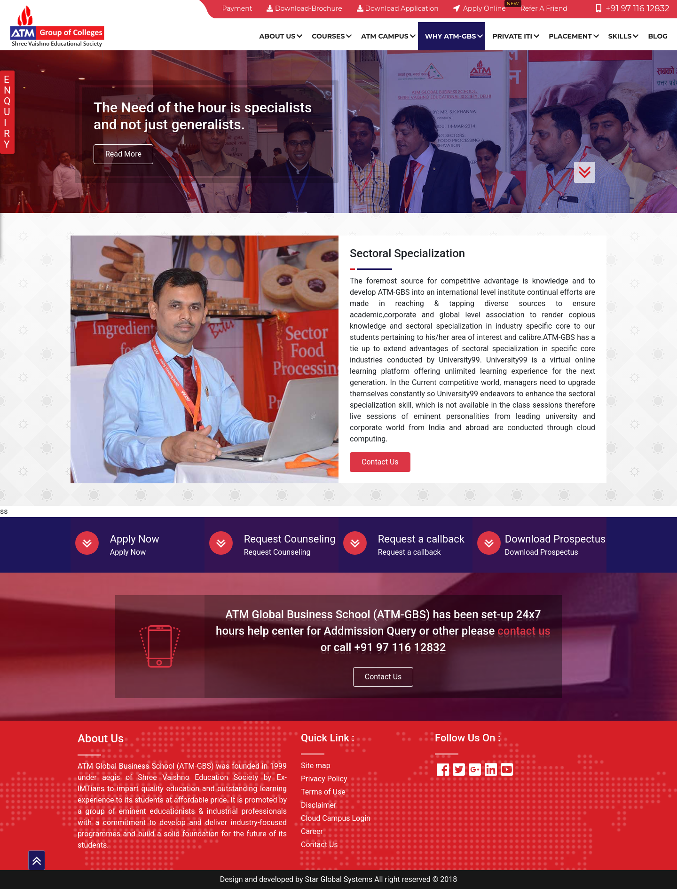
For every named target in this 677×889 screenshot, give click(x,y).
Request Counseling (290, 539)
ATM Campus (384, 36)
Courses (328, 36)
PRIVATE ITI (512, 36)
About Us (278, 36)
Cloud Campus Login (335, 818)
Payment (237, 8)
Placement (570, 36)
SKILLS (620, 36)
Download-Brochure (304, 8)
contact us (524, 630)
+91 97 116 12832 (632, 8)
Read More (123, 153)
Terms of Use (323, 791)
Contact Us (380, 461)
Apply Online (479, 8)
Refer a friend (543, 8)
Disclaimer (318, 805)
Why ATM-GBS (450, 36)
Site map (316, 765)
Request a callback (421, 539)
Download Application (398, 8)
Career (312, 831)
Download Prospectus (555, 539)
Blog (658, 36)
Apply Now (134, 539)
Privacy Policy (324, 778)
